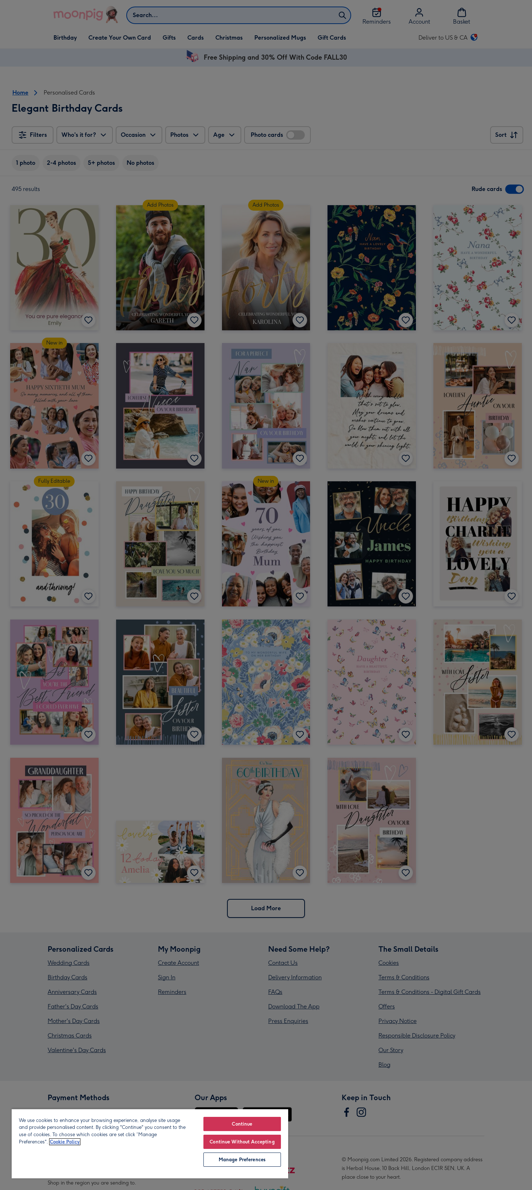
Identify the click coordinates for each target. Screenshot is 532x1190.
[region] (150, 1143)
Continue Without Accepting (242, 1142)
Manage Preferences (242, 1159)
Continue (242, 1124)
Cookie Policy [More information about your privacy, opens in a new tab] (65, 1142)
